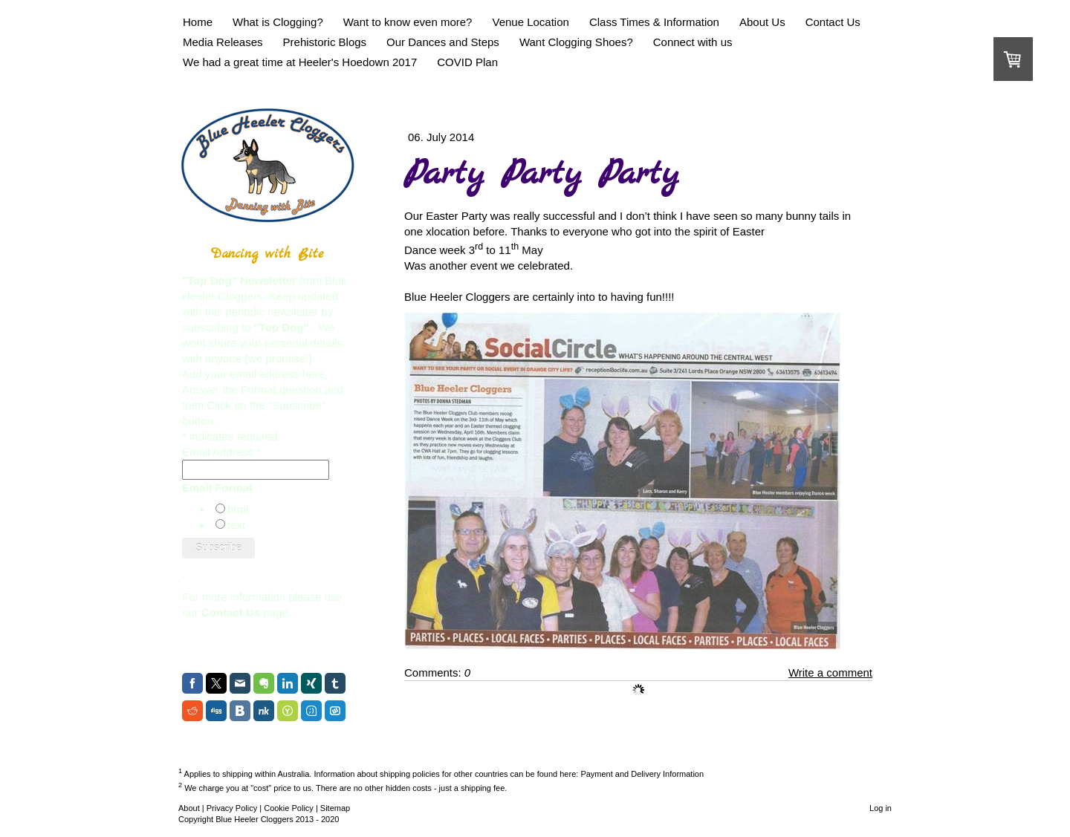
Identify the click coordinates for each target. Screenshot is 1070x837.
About (189, 808)
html (237, 509)
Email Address (221, 452)
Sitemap (335, 808)
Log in (880, 808)
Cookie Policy (289, 808)
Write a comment (830, 672)
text (236, 524)
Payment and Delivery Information (642, 773)
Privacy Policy (232, 808)
